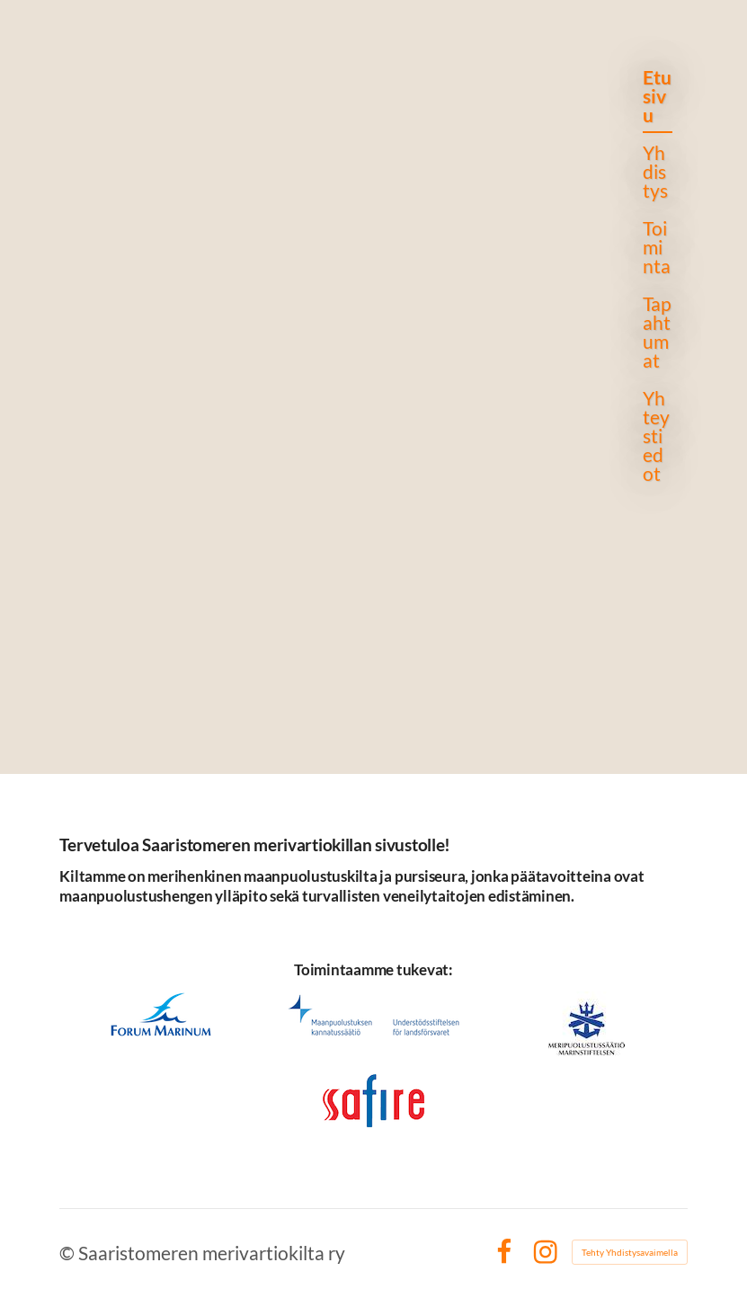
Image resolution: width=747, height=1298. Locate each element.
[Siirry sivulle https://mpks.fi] (374, 1016)
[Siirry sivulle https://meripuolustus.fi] (586, 1029)
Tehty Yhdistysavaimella (630, 1252)
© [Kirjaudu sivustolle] (68, 1252)
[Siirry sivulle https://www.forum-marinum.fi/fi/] (160, 1013)
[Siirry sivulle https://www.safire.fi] (373, 1100)
